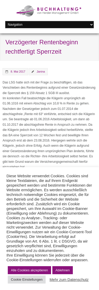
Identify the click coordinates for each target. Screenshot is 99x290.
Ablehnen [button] (62, 270)
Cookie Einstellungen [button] (27, 279)
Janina (41, 71)
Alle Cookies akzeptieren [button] (29, 270)
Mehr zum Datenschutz (69, 280)
